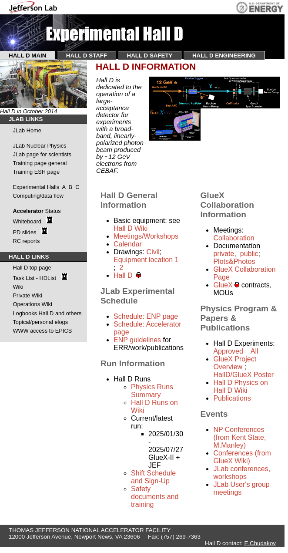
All (254, 351)
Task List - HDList (34, 278)
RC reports (26, 241)
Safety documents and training (154, 496)
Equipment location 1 (146, 259)
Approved (228, 351)
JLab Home (27, 130)
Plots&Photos (234, 261)
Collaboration (233, 238)
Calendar (128, 244)
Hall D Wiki (130, 228)
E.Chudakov (260, 543)
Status (52, 211)
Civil (153, 252)
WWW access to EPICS (42, 330)
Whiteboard (28, 221)
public (248, 253)
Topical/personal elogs (40, 322)
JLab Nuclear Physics (39, 145)
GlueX (223, 285)
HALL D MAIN (27, 55)
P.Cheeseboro (253, 549)
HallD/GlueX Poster (243, 374)
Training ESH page (36, 172)
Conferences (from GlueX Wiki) (242, 457)
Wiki (18, 286)
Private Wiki (27, 295)
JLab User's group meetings (241, 488)
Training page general (40, 163)
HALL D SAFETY (150, 55)
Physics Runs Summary (152, 390)
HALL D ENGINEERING (224, 55)
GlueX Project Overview (234, 363)
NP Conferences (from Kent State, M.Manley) (239, 437)
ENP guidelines (138, 340)
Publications (232, 398)
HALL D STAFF (86, 55)
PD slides (24, 232)
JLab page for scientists (42, 154)
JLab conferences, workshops (241, 472)
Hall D (125, 275)
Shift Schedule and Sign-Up (153, 477)
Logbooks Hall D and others (47, 313)
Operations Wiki (32, 304)
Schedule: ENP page (146, 316)
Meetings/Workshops (146, 236)
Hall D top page (32, 267)
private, (224, 253)
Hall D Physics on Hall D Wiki (240, 386)
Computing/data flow (38, 195)
